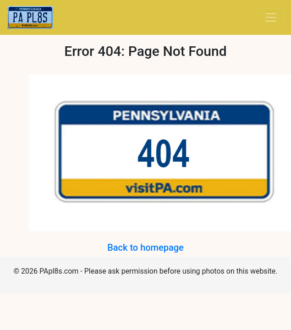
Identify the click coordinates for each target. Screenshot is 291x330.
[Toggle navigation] (271, 17)
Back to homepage (145, 247)
